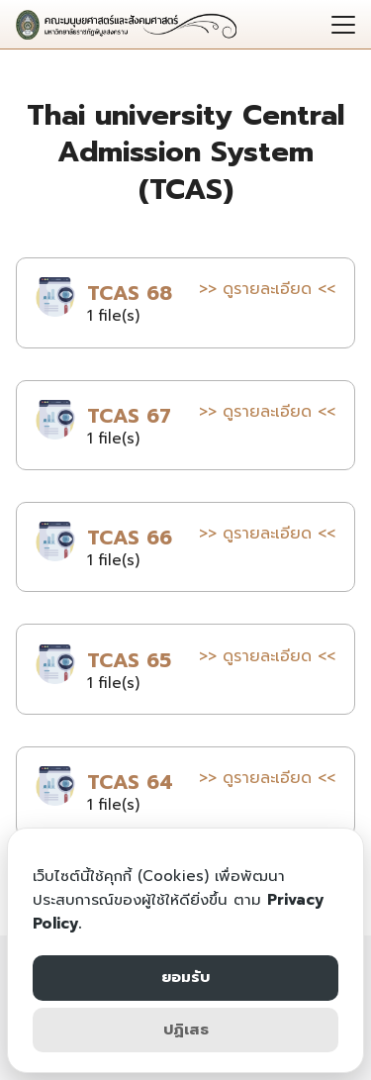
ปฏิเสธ (186, 1029)
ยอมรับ (185, 977)
